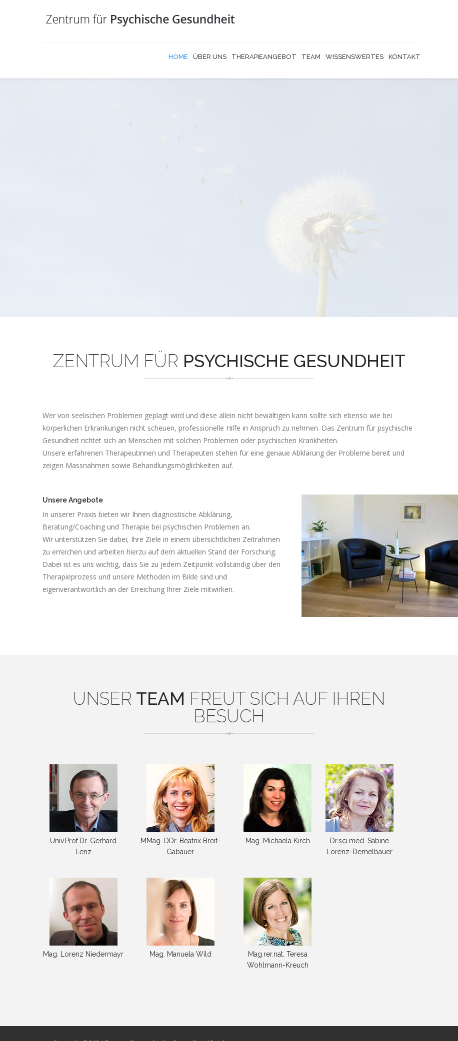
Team (311, 56)
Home (178, 56)
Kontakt (404, 56)
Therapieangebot (264, 56)
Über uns (209, 56)
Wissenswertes (355, 56)
